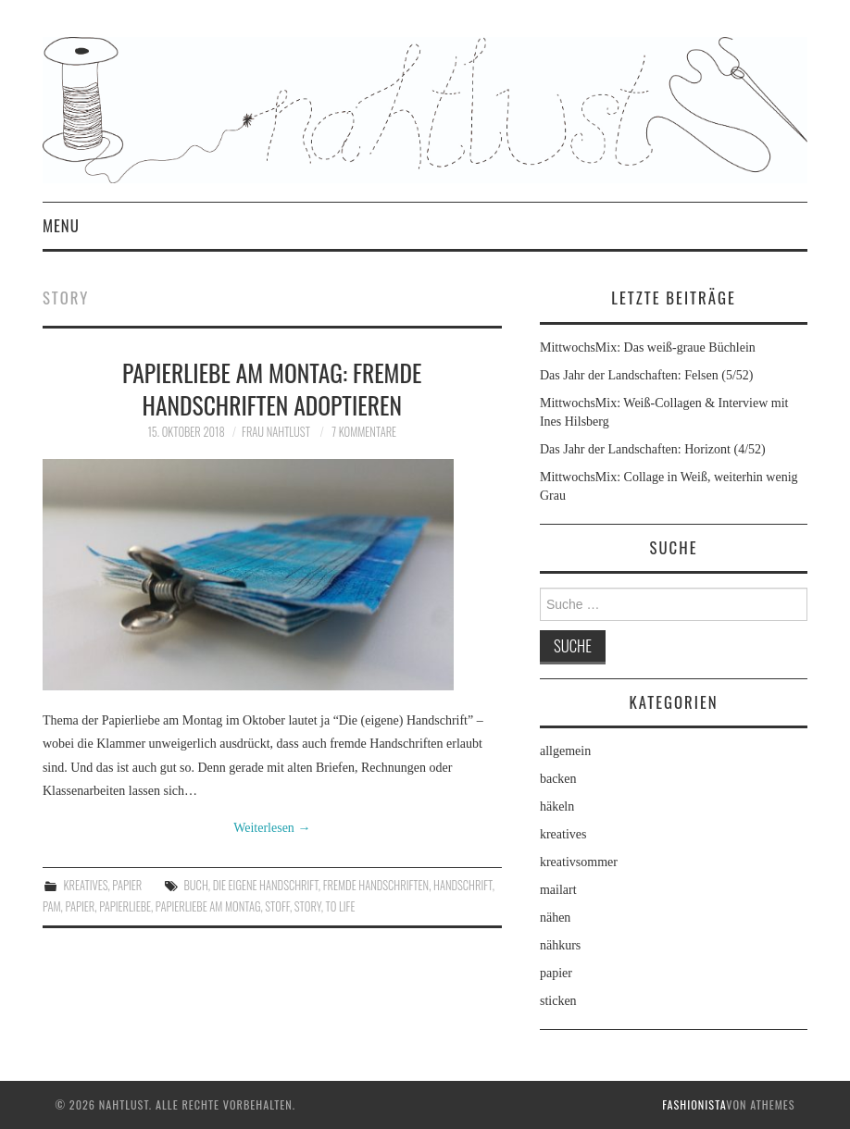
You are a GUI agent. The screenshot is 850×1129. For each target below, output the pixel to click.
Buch (196, 885)
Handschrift (463, 885)
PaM (52, 906)
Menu (61, 225)
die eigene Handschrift (266, 885)
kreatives (86, 885)
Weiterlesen (271, 828)
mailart (558, 890)
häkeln (557, 806)
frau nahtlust (276, 431)
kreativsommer (579, 862)
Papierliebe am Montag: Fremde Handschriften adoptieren (271, 388)
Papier (79, 906)
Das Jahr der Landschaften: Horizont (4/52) (653, 449)
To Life (341, 906)
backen (558, 779)
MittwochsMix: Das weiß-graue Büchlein (648, 347)
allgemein (565, 751)
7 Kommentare (363, 431)
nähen (555, 917)
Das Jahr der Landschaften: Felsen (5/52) (647, 375)
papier (127, 885)
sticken (558, 1001)
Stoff (277, 906)
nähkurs (560, 945)
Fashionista (694, 1104)
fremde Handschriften (376, 885)
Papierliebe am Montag (208, 906)
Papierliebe (125, 906)
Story (307, 906)
